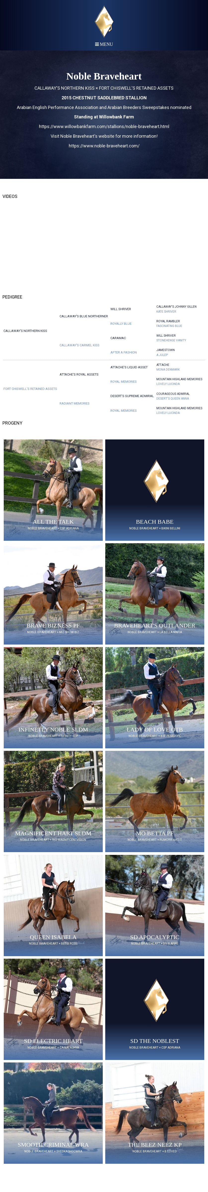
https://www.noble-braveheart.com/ (104, 145)
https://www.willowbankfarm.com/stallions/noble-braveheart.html (104, 126)
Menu (104, 44)
